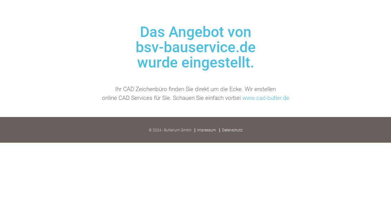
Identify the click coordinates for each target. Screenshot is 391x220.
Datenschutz (232, 130)
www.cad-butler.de (265, 97)
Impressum (206, 130)
